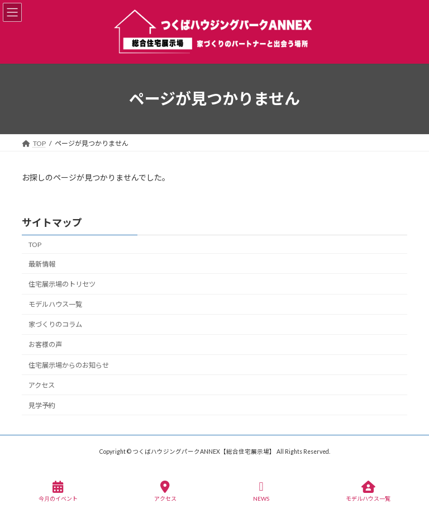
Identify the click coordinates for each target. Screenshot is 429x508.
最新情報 (41, 264)
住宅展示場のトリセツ (62, 284)
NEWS (261, 491)
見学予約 (41, 405)
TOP (34, 244)
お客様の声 (45, 344)
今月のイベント (58, 491)
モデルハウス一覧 (55, 304)
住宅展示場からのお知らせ (68, 364)
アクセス (41, 385)
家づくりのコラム (55, 324)
